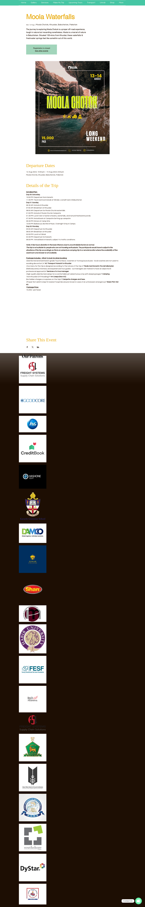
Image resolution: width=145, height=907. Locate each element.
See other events (41, 51)
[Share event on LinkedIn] (38, 347)
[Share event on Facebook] (27, 347)
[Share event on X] (33, 347)
